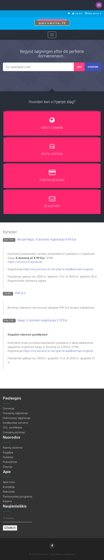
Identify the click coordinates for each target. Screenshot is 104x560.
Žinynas (7, 467)
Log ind (77, 13)
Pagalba (8, 452)
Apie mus (9, 482)
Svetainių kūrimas (14, 432)
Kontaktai (9, 487)
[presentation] (52, 81)
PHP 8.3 (20, 293)
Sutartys (8, 457)
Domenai (8, 408)
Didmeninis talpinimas (16, 418)
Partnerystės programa (17, 496)
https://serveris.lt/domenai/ (25, 262)
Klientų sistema (12, 447)
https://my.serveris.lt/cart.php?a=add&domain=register (58, 269)
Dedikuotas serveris (15, 423)
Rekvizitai (9, 491)
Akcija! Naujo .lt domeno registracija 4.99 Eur (46, 239)
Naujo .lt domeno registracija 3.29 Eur (42, 320)
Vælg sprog (93, 13)
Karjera (7, 501)
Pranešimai (10, 462)
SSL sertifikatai (12, 427)
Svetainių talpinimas (15, 413)
